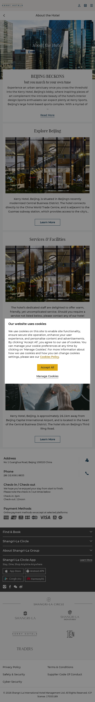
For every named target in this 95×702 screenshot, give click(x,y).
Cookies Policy (49, 356)
